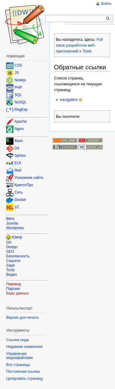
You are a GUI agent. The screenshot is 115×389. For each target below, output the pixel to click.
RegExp (21, 109)
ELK (17, 163)
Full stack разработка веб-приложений (79, 45)
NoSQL (20, 102)
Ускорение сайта (28, 178)
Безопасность (18, 256)
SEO (10, 251)
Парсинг (13, 289)
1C (16, 207)
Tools (87, 51)
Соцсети (13, 261)
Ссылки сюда (17, 340)
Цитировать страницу (24, 378)
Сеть (18, 193)
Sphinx (20, 156)
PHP (18, 87)
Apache (20, 121)
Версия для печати (22, 317)
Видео (11, 274)
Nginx (19, 129)
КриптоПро (23, 185)
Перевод (13, 284)
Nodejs (20, 80)
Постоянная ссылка (23, 371)
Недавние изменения (24, 347)
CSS (18, 65)
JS (16, 73)
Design (11, 247)
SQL (18, 95)
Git (16, 148)
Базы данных (17, 293)
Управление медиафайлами (19, 356)
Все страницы (18, 365)
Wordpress (15, 228)
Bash (18, 141)
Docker (20, 200)
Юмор (17, 237)
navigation (69, 99)
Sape (10, 265)
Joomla (12, 223)
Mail (17, 170)
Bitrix (10, 219)
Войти (106, 4)
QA (8, 242)
